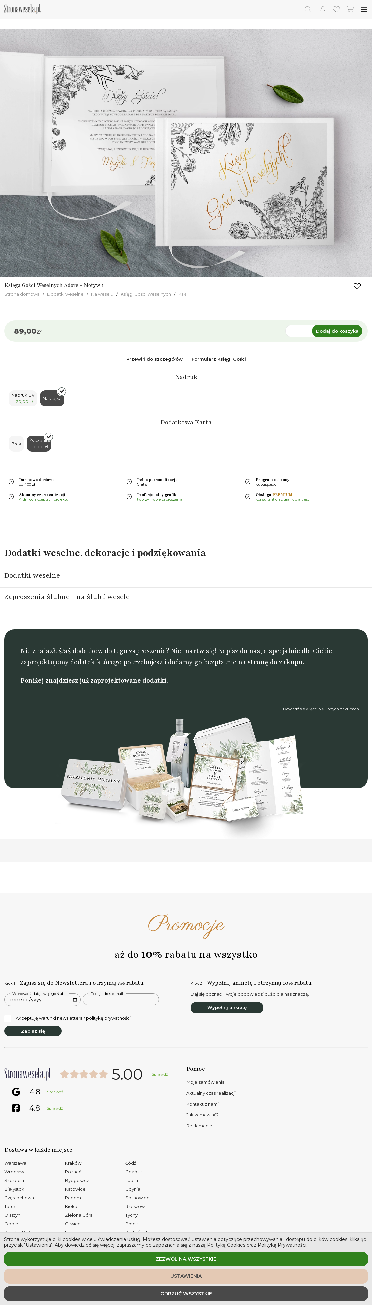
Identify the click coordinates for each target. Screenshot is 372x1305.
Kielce (72, 1206)
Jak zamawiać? (202, 1114)
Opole (11, 1223)
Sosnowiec (137, 1197)
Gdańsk (133, 1171)
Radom (73, 1197)
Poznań (73, 1171)
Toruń (10, 1206)
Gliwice (73, 1223)
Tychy (131, 1215)
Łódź (130, 1163)
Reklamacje (199, 1125)
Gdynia (132, 1189)
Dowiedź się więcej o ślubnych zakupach (321, 709)
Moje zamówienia (205, 1082)
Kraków (73, 1163)
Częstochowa (19, 1197)
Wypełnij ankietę (227, 1007)
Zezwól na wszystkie (186, 1259)
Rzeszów (135, 1206)
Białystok (14, 1189)
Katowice (75, 1189)
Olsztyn (12, 1215)
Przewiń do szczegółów (154, 359)
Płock (131, 1223)
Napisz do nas (239, 651)
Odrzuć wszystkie (186, 1294)
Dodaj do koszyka (337, 331)
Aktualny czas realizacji (211, 1093)
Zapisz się (33, 1031)
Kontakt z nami (202, 1104)
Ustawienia (186, 1276)
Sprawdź (160, 1074)
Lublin (131, 1180)
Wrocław (14, 1171)
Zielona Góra (79, 1215)
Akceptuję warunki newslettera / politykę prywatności (67, 1018)
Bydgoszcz (77, 1180)
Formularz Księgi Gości (219, 359)
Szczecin (14, 1180)
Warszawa (15, 1163)
